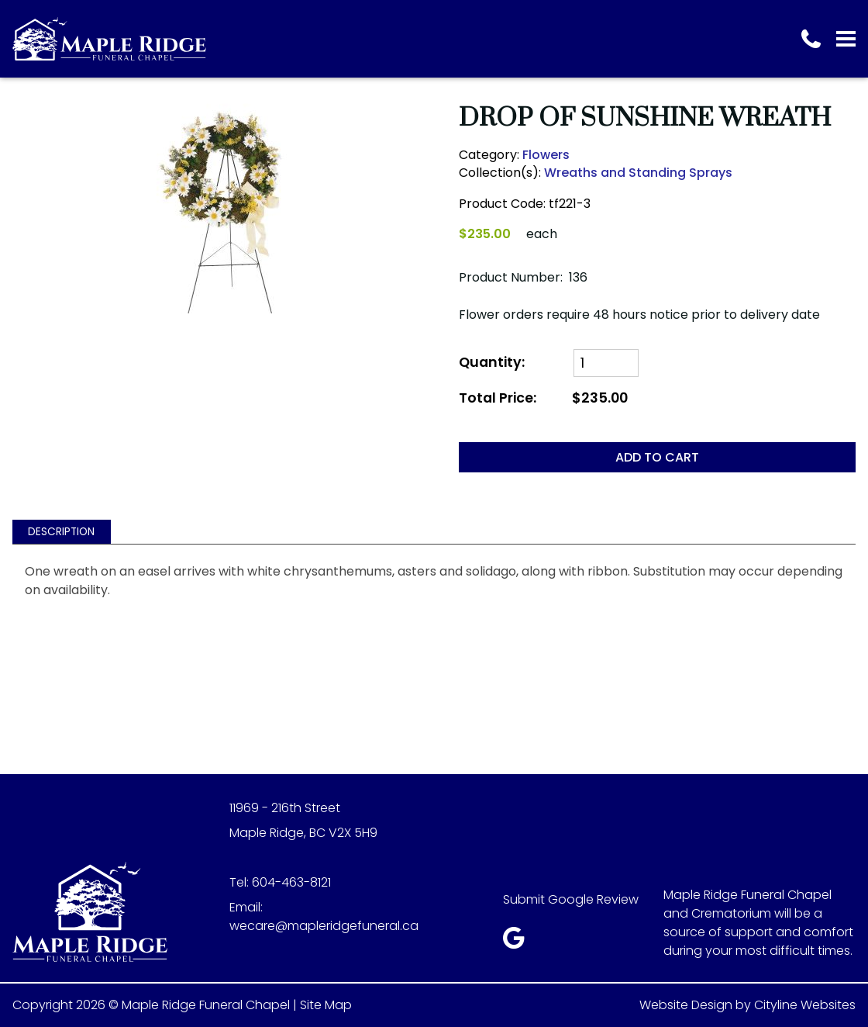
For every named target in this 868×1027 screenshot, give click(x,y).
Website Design (685, 1005)
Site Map (326, 1005)
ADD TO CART (657, 457)
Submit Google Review (571, 899)
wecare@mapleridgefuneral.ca (323, 926)
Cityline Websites (805, 1005)
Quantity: (492, 363)
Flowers (546, 155)
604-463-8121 (291, 882)
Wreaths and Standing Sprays (638, 173)
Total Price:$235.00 (543, 398)
